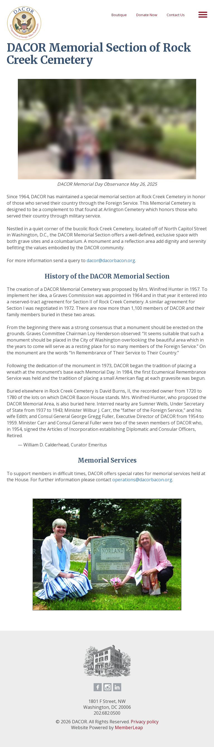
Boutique (119, 14)
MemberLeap (129, 727)
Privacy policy (145, 722)
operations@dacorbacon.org (142, 480)
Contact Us (176, 14)
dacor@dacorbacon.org (111, 260)
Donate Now (146, 14)
